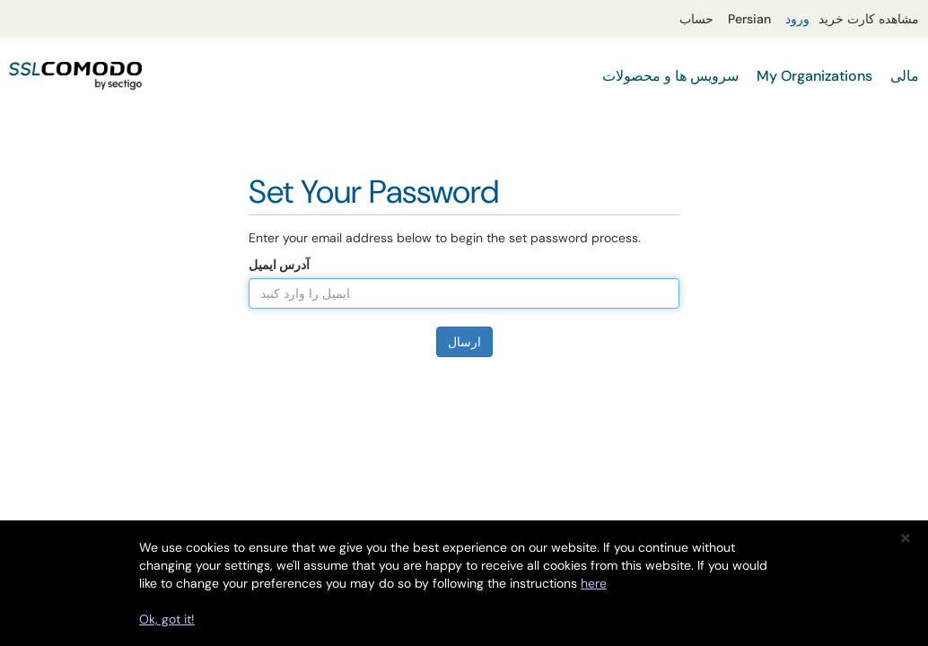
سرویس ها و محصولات (670, 75)
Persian (749, 19)
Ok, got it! (167, 619)
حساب (696, 19)
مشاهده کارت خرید (869, 19)
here (594, 583)
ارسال (464, 342)
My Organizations (814, 75)
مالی (904, 75)
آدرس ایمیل (279, 265)
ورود (797, 19)
